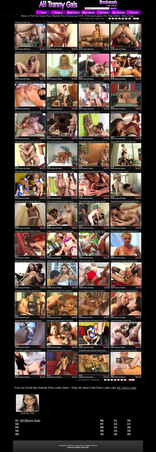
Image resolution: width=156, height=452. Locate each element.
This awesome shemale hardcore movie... (30, 82)
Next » (136, 18)
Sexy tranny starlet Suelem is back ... (28, 231)
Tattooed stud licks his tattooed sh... (60, 22)
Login (108, 5)
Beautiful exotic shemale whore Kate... (93, 350)
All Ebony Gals (27, 412)
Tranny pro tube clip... (23, 22)
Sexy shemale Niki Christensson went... (125, 22)
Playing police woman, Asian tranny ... (29, 291)
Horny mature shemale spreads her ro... (125, 231)
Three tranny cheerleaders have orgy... (29, 172)
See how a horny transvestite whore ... (29, 112)
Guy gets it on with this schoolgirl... (28, 52)
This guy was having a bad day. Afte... (125, 261)
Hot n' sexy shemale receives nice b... (60, 201)
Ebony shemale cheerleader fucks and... (93, 321)
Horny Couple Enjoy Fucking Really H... (125, 291)
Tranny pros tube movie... (120, 172)
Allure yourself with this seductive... (60, 291)
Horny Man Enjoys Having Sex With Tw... (93, 142)
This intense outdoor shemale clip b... (92, 231)
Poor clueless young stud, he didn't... (92, 291)
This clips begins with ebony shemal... (93, 201)
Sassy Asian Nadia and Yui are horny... (125, 112)
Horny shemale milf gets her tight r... (60, 52)
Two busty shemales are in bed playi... (61, 142)
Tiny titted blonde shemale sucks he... (29, 142)
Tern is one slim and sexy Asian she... (92, 22)
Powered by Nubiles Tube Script (78, 447)
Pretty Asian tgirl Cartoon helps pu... (28, 201)
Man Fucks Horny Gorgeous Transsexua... (30, 261)
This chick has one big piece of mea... (124, 350)
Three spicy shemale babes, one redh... (61, 172)
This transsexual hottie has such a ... (60, 350)
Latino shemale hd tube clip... (89, 52)
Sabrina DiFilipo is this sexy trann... (124, 82)
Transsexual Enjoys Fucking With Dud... (125, 201)
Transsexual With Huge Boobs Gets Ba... (61, 112)
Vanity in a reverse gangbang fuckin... (60, 231)
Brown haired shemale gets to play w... (61, 261)
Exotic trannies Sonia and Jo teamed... (61, 82)
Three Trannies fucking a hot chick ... (92, 172)
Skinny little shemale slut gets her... (124, 142)
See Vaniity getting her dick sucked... (28, 350)
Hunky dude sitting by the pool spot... (28, 321)
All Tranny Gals (126, 387)
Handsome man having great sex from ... (125, 52)
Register (114, 5)
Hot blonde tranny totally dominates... (60, 321)
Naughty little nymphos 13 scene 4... (92, 82)
